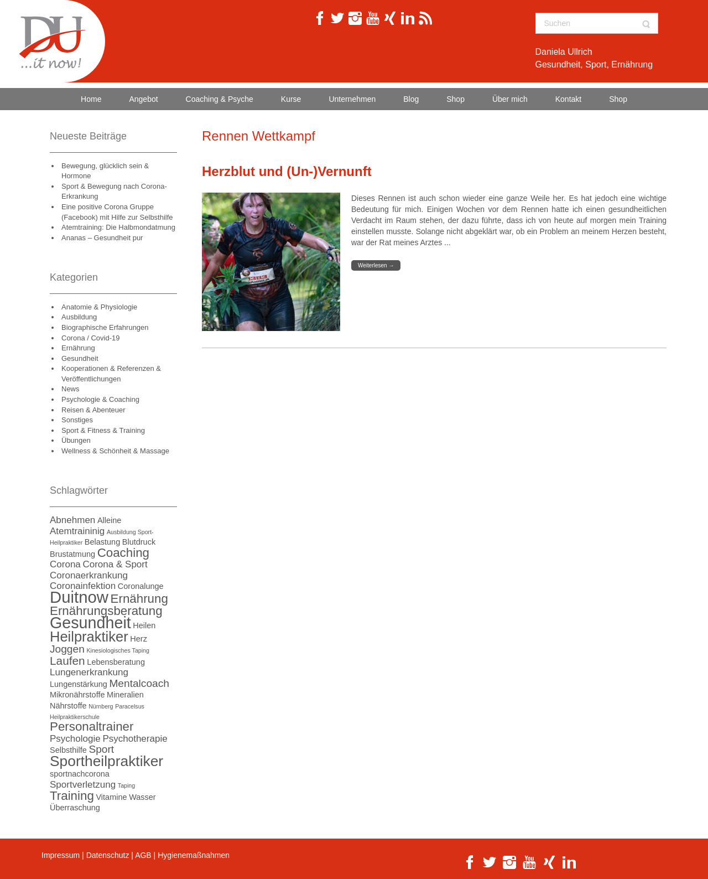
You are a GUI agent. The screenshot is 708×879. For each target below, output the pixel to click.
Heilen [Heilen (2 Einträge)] (144, 625)
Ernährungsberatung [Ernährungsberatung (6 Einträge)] (106, 611)
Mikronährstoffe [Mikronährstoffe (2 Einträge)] (77, 694)
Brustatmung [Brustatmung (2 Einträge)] (72, 554)
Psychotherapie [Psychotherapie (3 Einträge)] (134, 738)
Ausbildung (79, 317)
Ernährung (78, 348)
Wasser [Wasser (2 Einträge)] (142, 797)
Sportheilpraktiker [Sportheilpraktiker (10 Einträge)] (106, 761)
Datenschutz (107, 855)
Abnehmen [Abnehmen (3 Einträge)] (72, 520)
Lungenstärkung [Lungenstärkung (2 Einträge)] (78, 684)
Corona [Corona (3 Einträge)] (65, 564)
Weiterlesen (376, 265)
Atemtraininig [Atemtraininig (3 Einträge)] (77, 531)
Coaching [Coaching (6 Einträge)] (123, 553)
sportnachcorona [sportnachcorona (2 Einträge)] (80, 773)
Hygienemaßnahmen (194, 855)
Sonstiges (77, 420)
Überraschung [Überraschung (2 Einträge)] (75, 807)
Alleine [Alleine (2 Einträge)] (109, 520)
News (70, 389)
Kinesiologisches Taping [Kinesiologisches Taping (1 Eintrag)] (117, 650)
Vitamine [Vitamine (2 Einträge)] (111, 797)
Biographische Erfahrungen (105, 327)
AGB (143, 855)
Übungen (76, 440)
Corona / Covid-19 (90, 338)
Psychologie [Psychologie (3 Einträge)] (75, 738)
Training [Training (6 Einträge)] (72, 796)
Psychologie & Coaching (100, 399)
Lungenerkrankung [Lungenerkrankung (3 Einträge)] (89, 672)
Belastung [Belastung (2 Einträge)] (102, 541)
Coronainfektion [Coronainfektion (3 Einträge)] (83, 586)
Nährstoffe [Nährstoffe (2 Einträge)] (68, 705)
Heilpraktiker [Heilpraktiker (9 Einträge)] (89, 636)
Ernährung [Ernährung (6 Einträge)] (139, 599)
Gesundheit (79, 358)
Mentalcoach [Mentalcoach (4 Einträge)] (139, 683)
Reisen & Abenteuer (93, 410)
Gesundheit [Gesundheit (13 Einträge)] (90, 623)
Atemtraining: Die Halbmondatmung (118, 227)
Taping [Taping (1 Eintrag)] (126, 785)
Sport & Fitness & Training (103, 430)
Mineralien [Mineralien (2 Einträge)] (125, 694)
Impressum (60, 855)
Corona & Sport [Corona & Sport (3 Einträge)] (114, 564)
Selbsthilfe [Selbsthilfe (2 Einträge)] (68, 750)
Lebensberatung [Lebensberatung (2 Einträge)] (116, 662)
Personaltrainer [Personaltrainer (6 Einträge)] (91, 726)
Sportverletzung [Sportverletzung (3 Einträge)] (83, 784)
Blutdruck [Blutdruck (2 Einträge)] (138, 541)
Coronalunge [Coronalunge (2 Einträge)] (141, 586)
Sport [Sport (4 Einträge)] (101, 749)
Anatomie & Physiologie (99, 307)
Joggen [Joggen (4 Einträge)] (67, 649)
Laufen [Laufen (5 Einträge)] (67, 660)
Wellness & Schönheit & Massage (115, 451)
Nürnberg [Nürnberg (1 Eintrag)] (100, 706)
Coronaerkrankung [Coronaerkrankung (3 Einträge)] (89, 575)
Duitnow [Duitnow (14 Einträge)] (79, 597)
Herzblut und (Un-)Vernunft (287, 171)
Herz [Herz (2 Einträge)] (138, 638)
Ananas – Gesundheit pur (102, 238)
